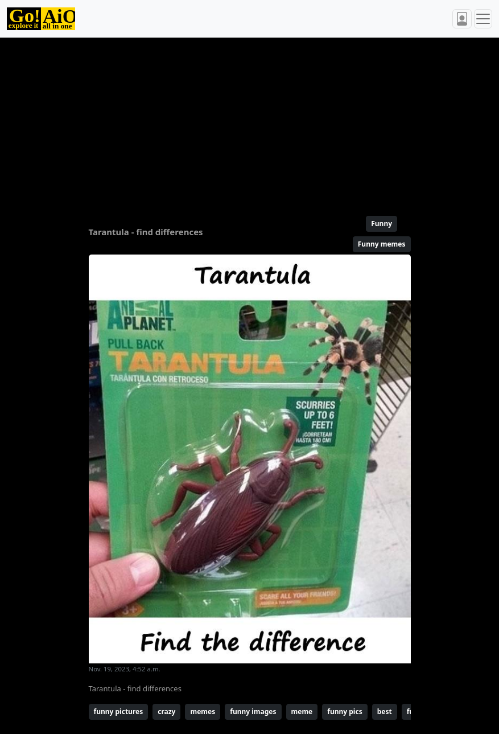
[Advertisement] (250, 122)
